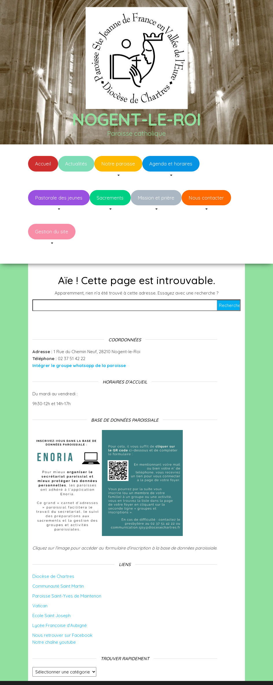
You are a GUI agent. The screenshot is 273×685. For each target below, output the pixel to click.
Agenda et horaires (170, 164)
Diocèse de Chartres (53, 559)
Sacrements (110, 198)
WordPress (140, 672)
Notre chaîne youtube (54, 625)
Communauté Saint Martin (58, 569)
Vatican (39, 588)
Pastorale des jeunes (58, 198)
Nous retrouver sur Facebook (62, 618)
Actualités (76, 164)
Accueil (43, 164)
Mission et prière (156, 198)
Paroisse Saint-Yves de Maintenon (66, 578)
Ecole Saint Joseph (51, 598)
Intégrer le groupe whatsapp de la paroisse (79, 348)
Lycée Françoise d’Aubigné (59, 608)
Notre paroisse (118, 164)
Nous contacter (206, 198)
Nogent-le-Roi (136, 119)
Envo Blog (182, 672)
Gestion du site (51, 231)
